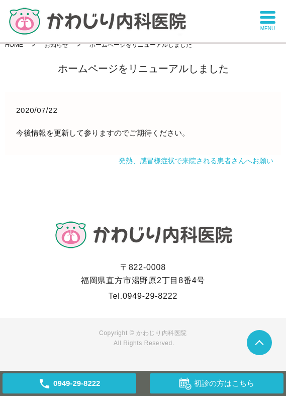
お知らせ (56, 44)
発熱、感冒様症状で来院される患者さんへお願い (196, 161)
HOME (14, 44)
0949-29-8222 (150, 296)
